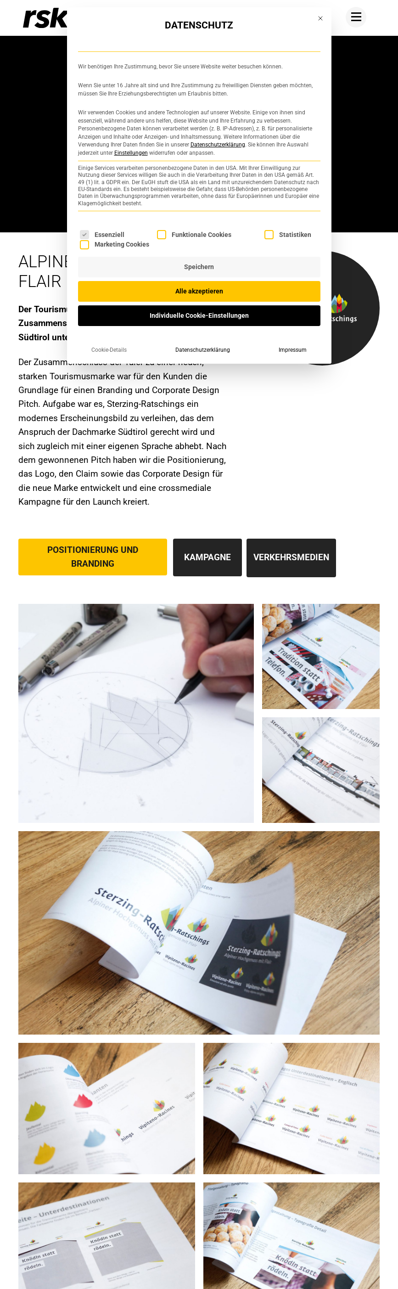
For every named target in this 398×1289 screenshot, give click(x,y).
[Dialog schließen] (320, 18)
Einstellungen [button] (131, 153)
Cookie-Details (109, 350)
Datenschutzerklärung (218, 144)
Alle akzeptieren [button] (199, 291)
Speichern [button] (199, 266)
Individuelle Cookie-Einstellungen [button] (199, 315)
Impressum (293, 350)
